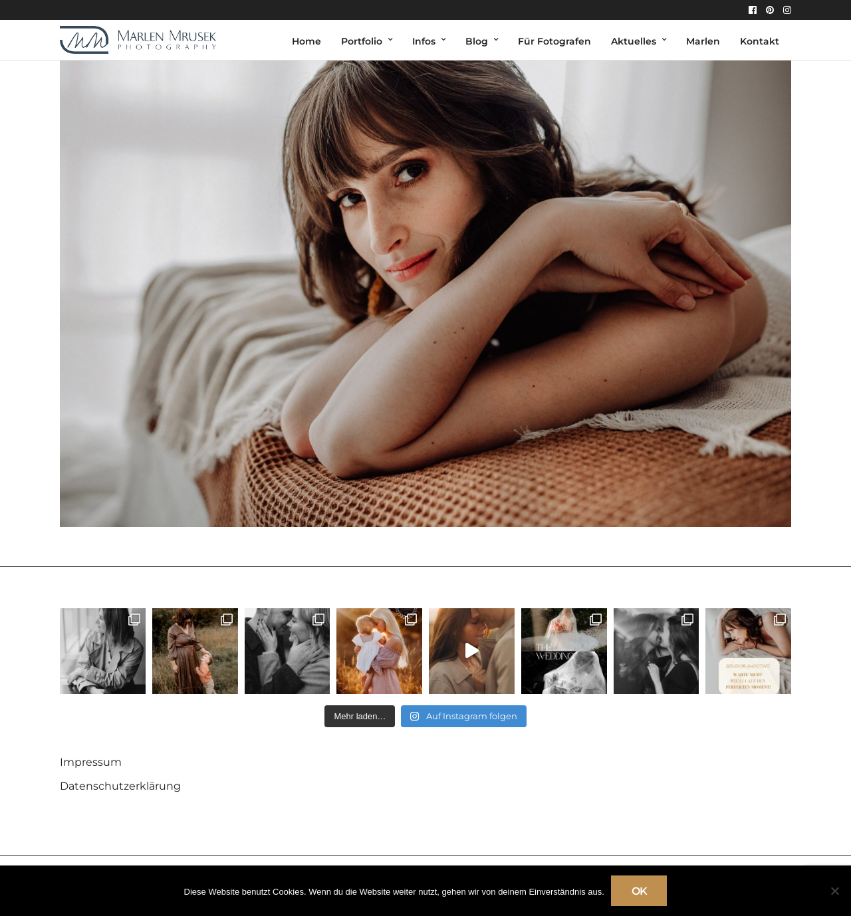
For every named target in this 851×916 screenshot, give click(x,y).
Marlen (703, 41)
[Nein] (834, 890)
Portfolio (361, 41)
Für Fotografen (554, 41)
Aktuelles (633, 41)
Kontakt (759, 41)
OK (639, 891)
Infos (423, 41)
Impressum (91, 762)
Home (306, 41)
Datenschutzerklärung (120, 786)
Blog (476, 41)
